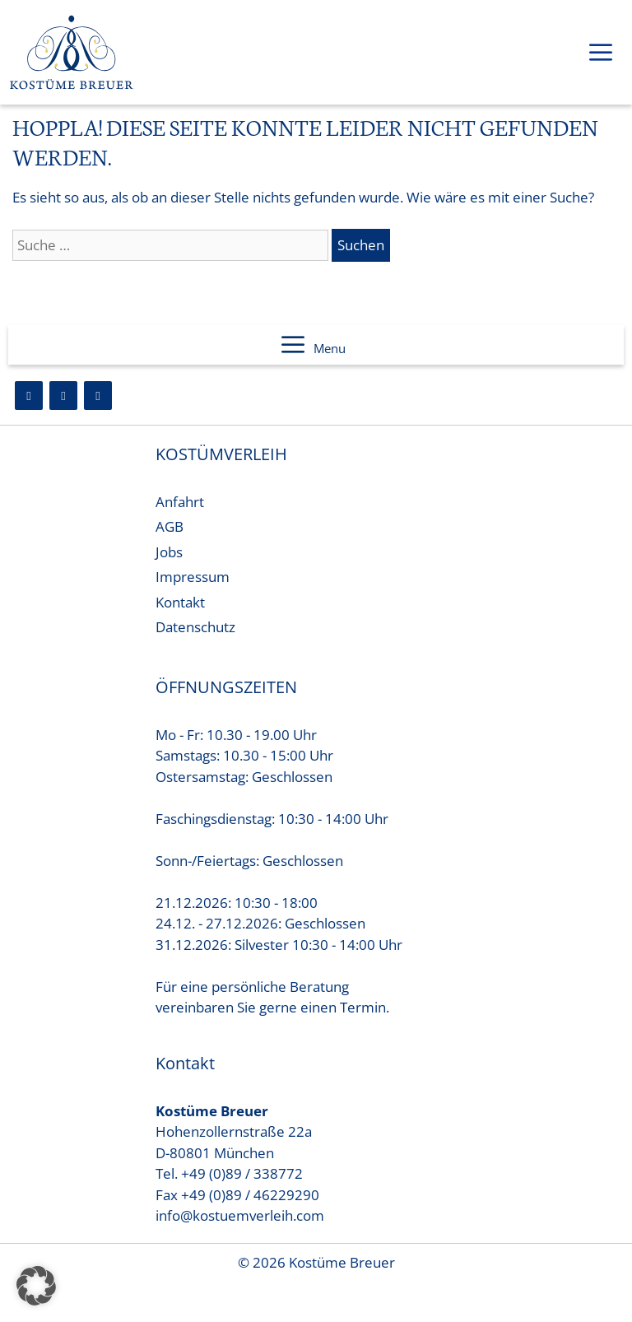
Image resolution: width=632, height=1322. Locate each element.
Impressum (193, 576)
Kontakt (180, 602)
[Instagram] (63, 395)
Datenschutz (195, 626)
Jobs (169, 551)
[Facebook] (29, 395)
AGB (170, 526)
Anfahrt (180, 501)
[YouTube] (98, 395)
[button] (36, 1286)
